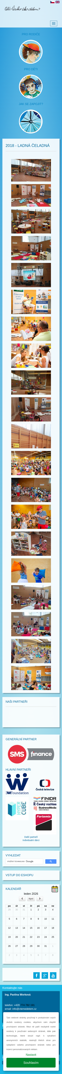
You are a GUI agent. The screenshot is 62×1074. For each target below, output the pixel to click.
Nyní (31, 898)
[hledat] (24, 861)
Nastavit (31, 1054)
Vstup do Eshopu (19, 875)
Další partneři (31, 837)
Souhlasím (31, 1062)
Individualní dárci (31, 840)
